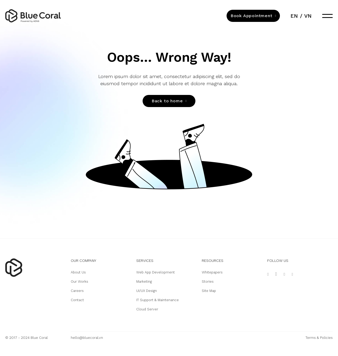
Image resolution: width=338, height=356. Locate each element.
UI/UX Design (146, 291)
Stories (208, 281)
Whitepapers (212, 272)
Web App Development (155, 272)
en (294, 16)
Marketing (144, 281)
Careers (77, 291)
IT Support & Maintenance (157, 300)
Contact (77, 300)
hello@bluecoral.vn (87, 338)
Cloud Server (147, 309)
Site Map (209, 291)
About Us (78, 272)
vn (308, 16)
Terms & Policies (319, 338)
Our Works (79, 281)
